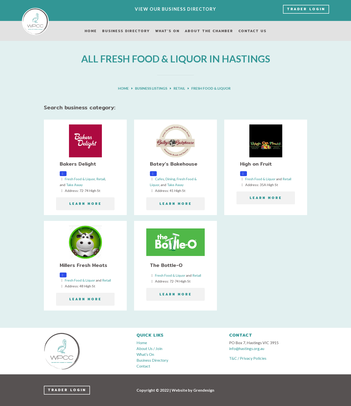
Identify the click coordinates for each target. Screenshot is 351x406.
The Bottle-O (166, 265)
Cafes (159, 179)
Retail (100, 179)
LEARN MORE (85, 203)
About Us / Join (149, 348)
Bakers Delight (78, 164)
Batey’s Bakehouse (173, 164)
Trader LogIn (306, 9)
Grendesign (203, 390)
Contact (143, 366)
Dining (170, 179)
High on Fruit (256, 164)
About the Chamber (209, 31)
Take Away (74, 185)
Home (91, 31)
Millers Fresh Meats (83, 265)
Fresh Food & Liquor (80, 179)
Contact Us (252, 31)
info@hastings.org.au (246, 348)
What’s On (167, 31)
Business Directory (126, 31)
